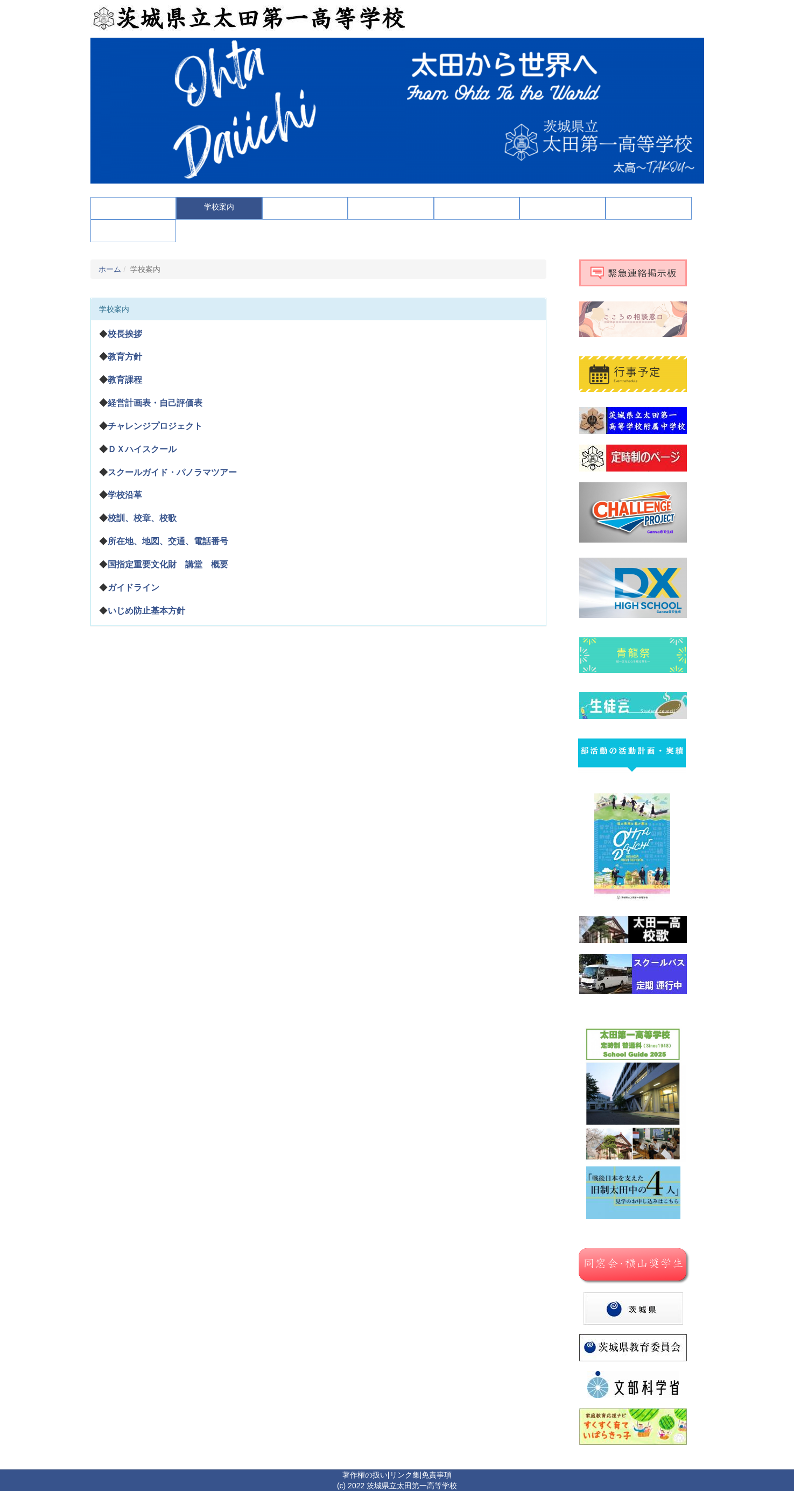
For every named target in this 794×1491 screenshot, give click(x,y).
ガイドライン (133, 587)
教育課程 (125, 379)
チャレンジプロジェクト (155, 426)
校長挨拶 (125, 334)
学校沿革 (125, 495)
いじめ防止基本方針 (146, 610)
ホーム (110, 269)
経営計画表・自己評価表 (155, 402)
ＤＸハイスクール (142, 449)
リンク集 (405, 1475)
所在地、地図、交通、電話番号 (168, 541)
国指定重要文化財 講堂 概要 (168, 564)
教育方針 (125, 356)
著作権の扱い (365, 1475)
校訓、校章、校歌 (142, 518)
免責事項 (436, 1475)
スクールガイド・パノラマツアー (172, 472)
